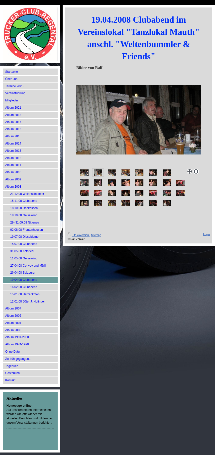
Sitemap (96, 234)
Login (206, 234)
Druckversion (79, 234)
